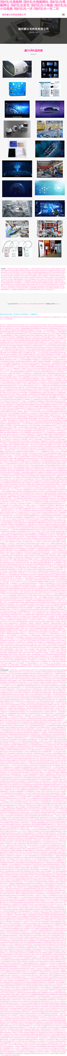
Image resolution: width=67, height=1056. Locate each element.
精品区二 (24, 703)
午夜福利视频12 (5, 515)
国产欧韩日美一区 (42, 725)
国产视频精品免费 (33, 1053)
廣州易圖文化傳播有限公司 (53, 288)
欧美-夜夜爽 (58, 890)
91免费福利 (3, 694)
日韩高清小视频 (4, 920)
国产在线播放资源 (19, 465)
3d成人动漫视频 (56, 446)
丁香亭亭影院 (38, 828)
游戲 (64, 268)
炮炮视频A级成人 (37, 841)
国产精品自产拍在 (17, 845)
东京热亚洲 (45, 987)
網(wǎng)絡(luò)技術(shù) (35, 284)
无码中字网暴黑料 (42, 496)
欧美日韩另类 (25, 477)
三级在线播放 (9, 756)
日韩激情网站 (49, 354)
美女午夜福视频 (51, 1036)
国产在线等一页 (35, 861)
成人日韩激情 (41, 515)
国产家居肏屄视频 (28, 474)
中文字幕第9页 (44, 541)
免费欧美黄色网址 (17, 786)
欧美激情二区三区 (59, 611)
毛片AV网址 (14, 1044)
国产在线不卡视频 (13, 894)
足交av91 (38, 781)
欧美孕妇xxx (48, 1031)
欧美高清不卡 (47, 717)
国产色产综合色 (12, 358)
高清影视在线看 (11, 724)
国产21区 (8, 673)
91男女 (21, 942)
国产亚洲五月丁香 (59, 444)
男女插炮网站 (39, 401)
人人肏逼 (6, 888)
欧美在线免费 (58, 410)
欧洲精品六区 (37, 843)
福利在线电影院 (24, 618)
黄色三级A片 (30, 876)
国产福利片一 (48, 363)
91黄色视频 (8, 1018)
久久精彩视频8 (37, 607)
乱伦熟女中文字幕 (16, 377)
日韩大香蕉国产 (34, 1005)
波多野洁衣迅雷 (16, 1039)
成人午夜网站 (34, 389)
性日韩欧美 (30, 939)
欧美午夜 (37, 751)
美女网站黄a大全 (58, 548)
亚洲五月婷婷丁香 (20, 852)
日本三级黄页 (40, 774)
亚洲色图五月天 (28, 399)
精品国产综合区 (38, 470)
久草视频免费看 (14, 774)
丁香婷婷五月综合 (29, 470)
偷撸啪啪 (19, 850)
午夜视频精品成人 (42, 586)
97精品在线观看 (23, 835)
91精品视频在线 (5, 555)
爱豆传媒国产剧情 (48, 606)
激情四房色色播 (45, 789)
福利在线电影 (41, 349)
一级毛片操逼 (8, 618)
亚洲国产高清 (46, 488)
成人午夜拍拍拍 (35, 913)
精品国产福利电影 (12, 387)
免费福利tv (53, 867)
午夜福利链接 (52, 685)
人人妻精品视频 (60, 332)
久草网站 (7, 921)
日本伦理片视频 (54, 1034)
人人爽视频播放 (43, 451)
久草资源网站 (42, 670)
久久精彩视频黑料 (12, 574)
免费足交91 (11, 777)
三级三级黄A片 (47, 840)
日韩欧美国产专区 (22, 939)
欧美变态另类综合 (14, 888)
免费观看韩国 (22, 529)
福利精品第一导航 (22, 751)
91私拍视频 (43, 788)
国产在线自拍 (16, 389)
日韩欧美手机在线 (22, 772)
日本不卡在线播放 (5, 972)
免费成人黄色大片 (37, 989)
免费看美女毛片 (42, 894)
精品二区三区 (7, 902)
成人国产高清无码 (18, 947)
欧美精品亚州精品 (39, 347)
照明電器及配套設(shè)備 (57, 275)
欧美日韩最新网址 (30, 873)
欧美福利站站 (20, 495)
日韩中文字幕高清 (41, 902)
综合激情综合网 (4, 774)
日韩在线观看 (3, 578)
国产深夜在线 (26, 467)
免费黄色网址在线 (27, 933)
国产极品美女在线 (29, 495)
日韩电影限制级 (10, 748)
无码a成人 (49, 873)
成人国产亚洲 (23, 1001)
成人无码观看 (53, 777)
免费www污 (36, 838)
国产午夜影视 (42, 1006)
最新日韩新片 (6, 380)
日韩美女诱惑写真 (13, 1005)
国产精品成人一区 (29, 613)
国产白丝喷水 (47, 531)
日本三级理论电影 (57, 588)
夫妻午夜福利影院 (28, 777)
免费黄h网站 (22, 876)
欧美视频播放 (13, 996)
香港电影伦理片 (51, 335)
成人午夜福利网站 (36, 753)
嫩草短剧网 (16, 750)
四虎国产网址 (48, 1010)
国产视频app (14, 895)
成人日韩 (47, 1017)
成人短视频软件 (9, 557)
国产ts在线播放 (14, 406)
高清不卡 (21, 921)
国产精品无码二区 (10, 469)
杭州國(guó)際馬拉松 (19, 270)
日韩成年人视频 (12, 446)
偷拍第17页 (25, 998)
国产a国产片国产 (24, 562)
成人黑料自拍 (33, 510)
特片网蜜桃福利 (34, 378)
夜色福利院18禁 (20, 498)
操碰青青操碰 (60, 394)
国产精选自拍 (45, 482)
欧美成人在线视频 (22, 743)
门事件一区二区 (49, 418)
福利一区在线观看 (57, 880)
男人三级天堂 (56, 517)
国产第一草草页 (45, 377)
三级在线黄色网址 (49, 1022)
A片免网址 (7, 932)
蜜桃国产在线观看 (38, 361)
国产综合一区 (28, 810)
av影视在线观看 (13, 597)
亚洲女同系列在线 (44, 935)
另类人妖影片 (34, 592)
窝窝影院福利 (44, 675)
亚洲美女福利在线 (56, 866)
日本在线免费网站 (51, 994)
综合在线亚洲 (53, 786)
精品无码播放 (49, 477)
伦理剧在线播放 (46, 358)
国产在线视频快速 (49, 979)
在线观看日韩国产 (51, 812)
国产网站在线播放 (39, 415)
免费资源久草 (25, 788)
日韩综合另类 (50, 368)
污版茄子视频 (37, 946)
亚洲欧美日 (51, 890)
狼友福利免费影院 (26, 359)
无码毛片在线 (47, 522)
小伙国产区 (3, 795)
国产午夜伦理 (3, 387)
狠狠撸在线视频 (23, 514)
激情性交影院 (57, 401)
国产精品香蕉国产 (18, 576)
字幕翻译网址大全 (59, 505)
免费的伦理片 (52, 750)
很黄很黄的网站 (47, 954)
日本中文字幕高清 (34, 519)
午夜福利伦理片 (49, 821)
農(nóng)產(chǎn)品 (42, 279)
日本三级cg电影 (45, 925)
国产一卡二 (30, 828)
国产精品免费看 (46, 337)
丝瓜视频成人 (60, 607)
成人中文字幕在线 (46, 678)
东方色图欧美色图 (39, 484)
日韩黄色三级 (35, 923)
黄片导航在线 (60, 1048)
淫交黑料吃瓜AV (32, 593)
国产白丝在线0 (36, 557)
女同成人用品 (10, 408)
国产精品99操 (7, 1013)
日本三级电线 (18, 887)
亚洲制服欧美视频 (45, 824)
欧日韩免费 (16, 802)
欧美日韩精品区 (62, 573)
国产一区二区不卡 (28, 573)
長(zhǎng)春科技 (5, 270)
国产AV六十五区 (51, 496)
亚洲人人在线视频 (58, 550)
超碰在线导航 (18, 1024)
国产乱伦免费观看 (25, 432)
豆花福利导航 (11, 836)
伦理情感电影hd (43, 767)
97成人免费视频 (20, 789)
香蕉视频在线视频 (28, 786)
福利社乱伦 (36, 937)
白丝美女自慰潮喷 (24, 427)
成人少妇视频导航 (43, 364)
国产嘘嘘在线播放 (29, 770)
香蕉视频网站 (49, 836)
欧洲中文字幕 (60, 708)
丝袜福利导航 (42, 616)
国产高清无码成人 (34, 486)
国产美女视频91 (17, 382)
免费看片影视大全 (50, 621)
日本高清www (61, 895)
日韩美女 (34, 999)
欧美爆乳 (63, 966)
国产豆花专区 (14, 515)
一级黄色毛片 (15, 616)
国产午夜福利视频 (22, 439)
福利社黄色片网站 (35, 356)
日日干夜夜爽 (8, 947)
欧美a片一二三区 (58, 810)
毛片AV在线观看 (18, 684)
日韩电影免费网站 (31, 973)
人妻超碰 (9, 708)
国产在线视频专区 (34, 538)
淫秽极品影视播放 (60, 533)
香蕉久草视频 (47, 947)
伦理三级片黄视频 (34, 406)
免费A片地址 (27, 923)
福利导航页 (62, 692)
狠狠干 (36, 815)
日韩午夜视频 (6, 689)
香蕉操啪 (23, 691)
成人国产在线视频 (33, 722)
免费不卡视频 (20, 443)
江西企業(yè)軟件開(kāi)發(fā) (50, 284)
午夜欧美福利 (16, 763)
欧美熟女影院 (44, 356)
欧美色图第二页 (6, 736)
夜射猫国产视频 (17, 909)
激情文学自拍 (31, 885)
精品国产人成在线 (21, 453)
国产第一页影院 (18, 907)
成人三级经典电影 (26, 554)
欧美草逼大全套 (47, 961)
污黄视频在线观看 (10, 423)
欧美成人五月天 (5, 621)
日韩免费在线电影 (20, 361)
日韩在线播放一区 (52, 392)
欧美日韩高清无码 (45, 333)
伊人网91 (42, 831)
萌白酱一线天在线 (19, 536)
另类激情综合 (51, 441)
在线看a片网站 (42, 720)
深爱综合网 (13, 722)
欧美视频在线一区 (40, 883)
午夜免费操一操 (23, 807)
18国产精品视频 (33, 867)
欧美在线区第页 (55, 545)
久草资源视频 (28, 946)
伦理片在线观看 (43, 798)
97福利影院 (45, 942)
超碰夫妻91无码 (33, 332)
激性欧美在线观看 (24, 677)
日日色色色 (13, 873)
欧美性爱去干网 (19, 848)
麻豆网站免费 (29, 458)
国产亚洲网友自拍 (60, 479)
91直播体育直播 (46, 420)
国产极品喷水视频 (39, 443)
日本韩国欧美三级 (7, 802)
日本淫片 (2, 684)
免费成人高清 (24, 496)
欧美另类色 (46, 699)
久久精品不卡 (42, 378)
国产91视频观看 (5, 364)
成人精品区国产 (18, 455)
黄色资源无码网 (10, 599)
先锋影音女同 (42, 609)
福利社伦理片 (31, 588)
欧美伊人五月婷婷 (18, 1032)
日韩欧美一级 (63, 937)
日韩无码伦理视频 (48, 411)
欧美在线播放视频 (10, 812)
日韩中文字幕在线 (13, 1034)
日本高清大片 (51, 519)
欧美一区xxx (53, 920)
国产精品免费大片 (10, 841)
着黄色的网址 (6, 562)
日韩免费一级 (32, 604)
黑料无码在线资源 (49, 599)
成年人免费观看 (9, 715)
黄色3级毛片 (45, 881)
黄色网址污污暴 (4, 1022)
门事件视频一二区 (25, 798)
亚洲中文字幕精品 (53, 406)
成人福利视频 (21, 899)
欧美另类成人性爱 (18, 762)
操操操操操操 (19, 545)
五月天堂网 (54, 805)
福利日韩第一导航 (59, 571)
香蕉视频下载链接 (24, 338)
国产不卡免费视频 (28, 606)
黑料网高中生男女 (10, 701)
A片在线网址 (4, 965)
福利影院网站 (43, 829)
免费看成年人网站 (60, 857)
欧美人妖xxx (17, 831)
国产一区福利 (14, 914)
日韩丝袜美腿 (38, 961)
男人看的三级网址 (12, 899)
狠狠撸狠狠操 (16, 586)
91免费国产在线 (47, 581)
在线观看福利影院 (59, 599)
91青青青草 (10, 897)
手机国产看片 (37, 920)
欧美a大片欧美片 (47, 540)
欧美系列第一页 (36, 845)
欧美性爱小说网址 (10, 512)
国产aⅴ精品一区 (61, 1043)
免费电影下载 (8, 411)
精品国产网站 (12, 399)
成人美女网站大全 (46, 352)
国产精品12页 (55, 739)
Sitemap (57, 303)
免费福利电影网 (4, 453)
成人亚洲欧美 (30, 900)
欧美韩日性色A (19, 1037)
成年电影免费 (13, 325)
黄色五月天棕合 (7, 784)
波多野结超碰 (26, 356)
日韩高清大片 (58, 366)
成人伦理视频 (10, 526)
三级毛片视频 (14, 994)
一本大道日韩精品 (48, 951)
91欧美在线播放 (31, 855)
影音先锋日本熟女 (31, 809)
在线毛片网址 (49, 1032)
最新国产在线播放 (48, 763)
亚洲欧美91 (27, 692)
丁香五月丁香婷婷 (27, 831)
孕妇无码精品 (59, 538)
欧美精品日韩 (8, 928)
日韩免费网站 (22, 710)
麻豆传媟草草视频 (45, 580)
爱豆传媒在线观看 (26, 984)
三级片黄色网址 (8, 425)
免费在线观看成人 (41, 547)
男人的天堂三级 (38, 370)
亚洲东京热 (27, 861)
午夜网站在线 (36, 344)
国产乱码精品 (8, 524)
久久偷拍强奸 (40, 382)
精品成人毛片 (27, 744)
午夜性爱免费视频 (60, 871)
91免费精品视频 (43, 928)
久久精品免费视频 (38, 422)
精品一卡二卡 (50, 593)
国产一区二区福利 (34, 715)
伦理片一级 (28, 819)
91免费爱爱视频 (42, 999)
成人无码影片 (35, 907)
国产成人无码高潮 (30, 325)
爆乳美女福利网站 (61, 876)
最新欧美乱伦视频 (54, 482)
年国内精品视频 (33, 807)
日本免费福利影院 (58, 795)
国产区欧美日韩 (31, 571)
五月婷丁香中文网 (13, 878)
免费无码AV (27, 869)
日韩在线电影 (31, 781)
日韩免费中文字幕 (18, 493)
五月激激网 (30, 940)
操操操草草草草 (13, 410)
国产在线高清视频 (40, 325)
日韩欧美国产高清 (56, 762)
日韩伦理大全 (16, 609)
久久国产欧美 (12, 939)
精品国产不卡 (51, 562)
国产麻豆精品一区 (55, 783)
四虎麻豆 (50, 864)
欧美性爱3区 (22, 1051)
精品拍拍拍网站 (36, 340)
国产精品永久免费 (40, 387)
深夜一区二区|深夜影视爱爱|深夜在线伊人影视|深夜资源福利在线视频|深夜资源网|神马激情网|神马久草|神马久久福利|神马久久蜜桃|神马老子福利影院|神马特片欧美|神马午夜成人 (33, 666)
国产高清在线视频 (44, 462)
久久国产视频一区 (6, 581)
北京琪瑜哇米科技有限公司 (22, 288)
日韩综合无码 (27, 337)
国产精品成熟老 (53, 524)
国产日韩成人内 (26, 694)
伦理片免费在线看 (19, 946)
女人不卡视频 (50, 543)
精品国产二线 (44, 469)
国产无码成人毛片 (8, 803)
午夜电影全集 (7, 1025)
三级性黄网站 (45, 786)
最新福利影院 (36, 708)
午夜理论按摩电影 (16, 1011)
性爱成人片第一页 (11, 685)
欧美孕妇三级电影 (20, 906)
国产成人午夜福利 (46, 1039)
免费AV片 (30, 796)
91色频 (10, 796)
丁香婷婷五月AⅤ (9, 843)
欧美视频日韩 (13, 1022)
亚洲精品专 (58, 973)
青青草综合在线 (37, 420)
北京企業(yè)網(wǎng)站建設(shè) (37, 286)
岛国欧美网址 (30, 370)
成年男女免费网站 (59, 567)
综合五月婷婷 (19, 861)
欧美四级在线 (45, 359)
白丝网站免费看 (37, 429)
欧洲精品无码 (14, 528)
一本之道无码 (27, 507)
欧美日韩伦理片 (39, 417)
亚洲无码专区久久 (61, 503)
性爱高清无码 (61, 812)
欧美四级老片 (52, 498)
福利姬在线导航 (44, 765)
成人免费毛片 (19, 541)
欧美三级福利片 (44, 397)
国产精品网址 (45, 498)
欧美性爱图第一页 (48, 996)
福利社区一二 (7, 529)
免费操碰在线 (50, 378)
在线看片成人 (21, 387)
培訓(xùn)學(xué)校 (12, 284)
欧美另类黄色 (15, 529)
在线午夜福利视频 (6, 377)
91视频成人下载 (12, 460)
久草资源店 (28, 1037)
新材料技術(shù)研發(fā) (42, 277)
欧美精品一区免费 (60, 597)
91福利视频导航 (44, 907)
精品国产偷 (53, 710)
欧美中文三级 (35, 619)
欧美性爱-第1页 (57, 325)
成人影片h (54, 696)
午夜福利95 (36, 684)
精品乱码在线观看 (62, 385)
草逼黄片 (51, 687)
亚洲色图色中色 (6, 769)
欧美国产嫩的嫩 (20, 826)
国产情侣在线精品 (7, 326)
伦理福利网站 (24, 413)
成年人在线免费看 (62, 451)
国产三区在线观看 (27, 791)
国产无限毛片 (51, 340)
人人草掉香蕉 (27, 536)
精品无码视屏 (57, 998)
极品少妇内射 (29, 397)
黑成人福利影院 (41, 477)
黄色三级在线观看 (38, 446)
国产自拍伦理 (11, 937)
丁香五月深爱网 (62, 399)
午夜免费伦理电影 (48, 401)
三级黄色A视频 (24, 867)
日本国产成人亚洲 (35, 1050)
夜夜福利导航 (11, 694)
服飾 (26, 286)
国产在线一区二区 (16, 359)
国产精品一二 (11, 456)
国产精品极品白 (41, 555)
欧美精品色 (59, 984)
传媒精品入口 (21, 347)
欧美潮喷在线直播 (26, 989)
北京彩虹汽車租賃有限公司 (34, 289)
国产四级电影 (54, 913)
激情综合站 (60, 867)
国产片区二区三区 (49, 567)
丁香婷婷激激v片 (49, 510)
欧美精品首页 (47, 743)
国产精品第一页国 (54, 554)
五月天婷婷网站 (57, 380)
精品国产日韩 (34, 894)
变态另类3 (18, 671)
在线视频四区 (14, 364)
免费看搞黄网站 (40, 836)
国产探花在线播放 (14, 783)
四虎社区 (15, 975)
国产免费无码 (61, 779)
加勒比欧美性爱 (36, 351)
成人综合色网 (11, 580)
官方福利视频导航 (14, 534)
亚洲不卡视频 (8, 951)
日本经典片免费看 (23, 354)
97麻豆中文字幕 (14, 800)
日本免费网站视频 (39, 522)
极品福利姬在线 (61, 359)
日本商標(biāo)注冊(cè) (20, 274)
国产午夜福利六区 (20, 805)
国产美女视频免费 (44, 508)
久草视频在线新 (16, 368)
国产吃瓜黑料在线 (15, 779)
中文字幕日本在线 (56, 522)
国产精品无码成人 (34, 975)
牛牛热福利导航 (57, 952)
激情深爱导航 (27, 340)
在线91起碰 (45, 796)
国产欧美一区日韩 (42, 593)
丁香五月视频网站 (60, 982)
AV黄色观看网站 (10, 545)
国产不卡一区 (43, 432)
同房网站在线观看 (50, 876)
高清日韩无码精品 (54, 756)
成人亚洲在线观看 (19, 526)
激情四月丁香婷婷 (18, 935)
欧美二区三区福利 (26, 521)
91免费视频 (18, 791)
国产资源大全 (11, 1037)
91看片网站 (10, 795)
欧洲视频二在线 (27, 455)
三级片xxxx (56, 1001)
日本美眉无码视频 (45, 557)
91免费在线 (11, 1027)
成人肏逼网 (24, 776)
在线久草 (51, 807)
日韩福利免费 (23, 670)
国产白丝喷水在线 (34, 793)
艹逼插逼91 (47, 826)
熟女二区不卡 (26, 1027)
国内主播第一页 (7, 583)
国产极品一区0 (55, 1017)
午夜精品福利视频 (19, 840)
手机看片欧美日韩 (61, 682)
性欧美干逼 (19, 777)
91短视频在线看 (19, 404)
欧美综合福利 (15, 338)
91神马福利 (23, 796)
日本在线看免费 (38, 737)
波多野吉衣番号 (56, 463)
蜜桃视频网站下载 (33, 515)
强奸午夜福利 (52, 972)
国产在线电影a (25, 765)
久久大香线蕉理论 (25, 373)
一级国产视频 (14, 675)
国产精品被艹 (7, 977)
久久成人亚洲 (25, 671)
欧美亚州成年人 (29, 840)
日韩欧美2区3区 (53, 614)
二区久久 (8, 933)
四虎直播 (10, 1029)
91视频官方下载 (60, 335)
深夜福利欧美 (24, 802)
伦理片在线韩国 (61, 498)
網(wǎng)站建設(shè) (44, 275)
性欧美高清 (32, 1048)
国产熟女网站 (56, 670)
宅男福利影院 (30, 390)
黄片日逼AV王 (14, 920)
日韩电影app (14, 718)
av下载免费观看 (44, 923)
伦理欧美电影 (34, 349)
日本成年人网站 (11, 817)
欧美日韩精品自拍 (53, 894)
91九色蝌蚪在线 (46, 843)
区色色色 (50, 1025)
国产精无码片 (13, 961)
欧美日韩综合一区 (46, 991)
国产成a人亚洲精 (16, 833)
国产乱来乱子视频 (38, 606)
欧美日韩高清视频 (19, 340)
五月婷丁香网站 (16, 581)
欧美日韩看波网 (44, 708)
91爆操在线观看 (10, 420)
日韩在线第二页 (32, 959)
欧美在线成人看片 (58, 980)
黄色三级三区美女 (23, 364)
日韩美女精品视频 (18, 467)
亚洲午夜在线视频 (40, 602)
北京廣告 (10, 274)
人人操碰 (62, 892)
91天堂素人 (3, 691)
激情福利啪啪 (8, 991)
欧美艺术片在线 (11, 956)
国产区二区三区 (53, 377)
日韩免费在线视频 (59, 349)
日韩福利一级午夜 (47, 730)
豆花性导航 (16, 696)
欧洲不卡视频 (53, 741)
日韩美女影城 (53, 557)
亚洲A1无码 (60, 741)
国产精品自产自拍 (22, 727)
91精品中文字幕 (17, 590)
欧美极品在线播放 (53, 502)
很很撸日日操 (27, 437)
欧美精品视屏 (63, 455)
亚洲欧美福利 (3, 495)
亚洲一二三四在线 (52, 552)
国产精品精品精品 (25, 389)
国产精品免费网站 (49, 456)
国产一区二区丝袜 (23, 410)
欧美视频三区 (60, 453)
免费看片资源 (28, 937)
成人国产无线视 (56, 564)
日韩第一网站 (41, 959)
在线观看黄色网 (7, 966)
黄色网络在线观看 (51, 547)
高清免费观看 (39, 581)
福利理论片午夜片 (55, 430)
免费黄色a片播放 (53, 508)
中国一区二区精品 (54, 767)
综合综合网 (15, 717)
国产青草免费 (53, 559)
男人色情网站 (43, 677)
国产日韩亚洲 (6, 514)
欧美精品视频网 (16, 977)
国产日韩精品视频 (51, 852)
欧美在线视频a (59, 593)
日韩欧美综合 (38, 488)
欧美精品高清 (33, 914)
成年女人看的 (50, 611)
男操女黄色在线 (52, 458)
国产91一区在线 (14, 514)
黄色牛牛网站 (43, 335)
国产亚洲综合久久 (7, 1017)
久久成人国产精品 (57, 472)
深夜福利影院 (25, 604)
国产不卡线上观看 (38, 517)
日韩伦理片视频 (29, 862)
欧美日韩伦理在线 (44, 467)
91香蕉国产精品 (20, 595)
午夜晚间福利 (63, 604)
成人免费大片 (5, 448)
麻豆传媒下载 (31, 564)
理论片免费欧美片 (22, 828)
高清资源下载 (8, 614)
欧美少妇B (42, 880)
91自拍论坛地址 (19, 344)
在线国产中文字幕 (39, 876)
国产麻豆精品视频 (61, 994)
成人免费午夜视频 (48, 989)
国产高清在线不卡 (37, 463)
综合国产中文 (50, 727)
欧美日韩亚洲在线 (12, 729)
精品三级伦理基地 (8, 517)
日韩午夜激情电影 (28, 607)
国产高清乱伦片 (32, 1013)
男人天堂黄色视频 (58, 534)
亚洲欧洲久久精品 (38, 911)
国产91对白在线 (60, 413)
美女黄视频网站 (16, 413)
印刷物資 (50, 270)
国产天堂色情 (13, 1043)
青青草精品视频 (28, 404)
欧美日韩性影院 (36, 687)
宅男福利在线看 (44, 793)
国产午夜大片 (47, 904)
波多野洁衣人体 (22, 706)
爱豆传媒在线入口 (18, 987)
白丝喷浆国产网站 (19, 557)
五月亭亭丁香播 (14, 394)
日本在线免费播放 (6, 798)
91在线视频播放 (44, 554)
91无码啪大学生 (47, 810)
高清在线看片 (39, 1010)
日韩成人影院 (59, 878)
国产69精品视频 (17, 451)
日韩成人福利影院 (42, 814)
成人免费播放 (45, 920)
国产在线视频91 (56, 423)
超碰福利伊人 (44, 344)
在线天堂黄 (6, 989)
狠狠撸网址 (24, 959)
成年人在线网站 (19, 420)
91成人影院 (19, 911)
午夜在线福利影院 (46, 909)
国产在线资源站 (10, 541)
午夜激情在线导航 (37, 866)
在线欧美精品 (15, 363)
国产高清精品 (55, 460)
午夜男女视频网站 (54, 576)
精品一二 (27, 847)
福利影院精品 (49, 515)
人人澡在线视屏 (57, 713)
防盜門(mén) (51, 272)
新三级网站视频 (44, 500)
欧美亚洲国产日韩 (15, 913)
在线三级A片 (43, 890)
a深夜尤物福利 (49, 835)
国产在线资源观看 (12, 1008)
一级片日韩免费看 (13, 864)
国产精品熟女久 (34, 800)
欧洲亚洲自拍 (12, 453)
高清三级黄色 (23, 704)
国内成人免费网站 (46, 507)
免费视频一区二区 (5, 543)
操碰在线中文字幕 (35, 675)
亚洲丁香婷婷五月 (38, 512)
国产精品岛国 (43, 769)
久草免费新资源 (56, 361)
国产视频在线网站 (8, 1003)
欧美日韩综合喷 (19, 760)
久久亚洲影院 (40, 583)
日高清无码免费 (36, 926)
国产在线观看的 (7, 363)
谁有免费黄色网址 (58, 403)
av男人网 (3, 770)
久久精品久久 (33, 505)
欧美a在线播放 (56, 408)
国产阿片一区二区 (29, 991)
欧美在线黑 (41, 1001)
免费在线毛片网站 (11, 390)
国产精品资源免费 (39, 1046)
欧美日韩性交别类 (61, 364)
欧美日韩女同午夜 (46, 946)
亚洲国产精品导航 (15, 814)
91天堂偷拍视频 (47, 446)
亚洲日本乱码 (14, 698)
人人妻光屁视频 (56, 743)
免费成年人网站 (59, 807)
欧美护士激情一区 (51, 703)
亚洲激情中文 (59, 427)
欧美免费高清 (62, 909)
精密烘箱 (9, 268)
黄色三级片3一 (45, 1037)
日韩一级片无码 (15, 979)
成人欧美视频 (53, 715)
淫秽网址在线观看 (47, 952)
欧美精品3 (20, 770)
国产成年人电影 (7, 413)
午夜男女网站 (57, 748)
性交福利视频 (37, 933)
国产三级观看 (19, 512)
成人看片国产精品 (22, 564)
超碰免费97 (10, 954)
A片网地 (54, 911)
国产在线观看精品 (37, 590)
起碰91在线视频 (61, 685)
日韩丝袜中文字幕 (24, 519)
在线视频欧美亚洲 (55, 590)
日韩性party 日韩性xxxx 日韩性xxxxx (39, 895)
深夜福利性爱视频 (59, 382)
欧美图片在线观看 (24, 380)
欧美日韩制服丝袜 (41, 704)
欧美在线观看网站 (42, 368)
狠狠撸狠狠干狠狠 (54, 462)
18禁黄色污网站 (12, 710)
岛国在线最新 (7, 1041)
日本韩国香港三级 (23, 895)
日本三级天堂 (38, 495)
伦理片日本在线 (23, 436)
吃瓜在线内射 (8, 538)
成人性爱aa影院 (14, 441)
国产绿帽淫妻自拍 (7, 349)
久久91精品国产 (51, 616)
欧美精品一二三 (13, 366)
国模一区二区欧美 (40, 479)
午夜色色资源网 (35, 824)
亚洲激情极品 (61, 914)
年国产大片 (15, 1041)
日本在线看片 (5, 479)
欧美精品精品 (61, 474)
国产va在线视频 (56, 475)
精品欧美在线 (36, 396)
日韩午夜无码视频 (54, 923)
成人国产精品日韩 (38, 921)
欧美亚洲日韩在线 (60, 1006)
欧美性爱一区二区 (26, 619)
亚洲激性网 (44, 874)
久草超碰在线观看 (19, 408)
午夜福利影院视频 (6, 335)
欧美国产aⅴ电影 (33, 385)
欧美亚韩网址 (31, 703)
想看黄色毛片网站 (19, 755)
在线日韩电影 (48, 574)
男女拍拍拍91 (4, 894)
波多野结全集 (29, 429)
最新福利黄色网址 (10, 805)
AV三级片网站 (7, 930)
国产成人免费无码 (39, 940)
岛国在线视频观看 (47, 803)
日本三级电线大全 (57, 774)
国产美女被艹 (60, 902)
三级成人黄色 (57, 1024)
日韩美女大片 (28, 812)
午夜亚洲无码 (63, 855)
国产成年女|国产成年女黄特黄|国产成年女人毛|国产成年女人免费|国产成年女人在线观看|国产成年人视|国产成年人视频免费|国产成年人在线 (33, 661)
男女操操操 (39, 724)
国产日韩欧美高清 (33, 514)
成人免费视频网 (58, 727)
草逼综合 (43, 887)
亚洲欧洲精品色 (14, 462)
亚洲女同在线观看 (59, 436)
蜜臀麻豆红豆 (31, 1010)
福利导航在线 (3, 606)
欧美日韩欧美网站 (21, 567)
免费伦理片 (44, 956)
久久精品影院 (58, 965)
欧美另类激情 (44, 399)
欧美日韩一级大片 (44, 1053)
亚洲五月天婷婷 (19, 812)
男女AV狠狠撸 (40, 885)
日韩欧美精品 (29, 469)
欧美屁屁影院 (8, 493)
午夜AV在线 (34, 1006)
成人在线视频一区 (58, 354)
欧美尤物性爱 (41, 847)
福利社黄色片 (47, 560)
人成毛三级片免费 (6, 338)
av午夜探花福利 (33, 734)
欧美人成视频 (44, 493)
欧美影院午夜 (44, 972)
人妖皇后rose (51, 809)
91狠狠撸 (25, 1053)
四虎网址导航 (59, 940)
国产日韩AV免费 (20, 841)
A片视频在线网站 (21, 417)
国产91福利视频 (47, 472)
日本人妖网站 (41, 380)
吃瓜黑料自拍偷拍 (47, 855)
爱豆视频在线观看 (58, 848)
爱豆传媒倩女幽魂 (50, 1046)
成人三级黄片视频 (50, 966)
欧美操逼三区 (3, 488)
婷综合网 (35, 673)
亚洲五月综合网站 (48, 529)
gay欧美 (34, 694)
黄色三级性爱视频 (31, 567)
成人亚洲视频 (44, 434)
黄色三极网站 (16, 373)
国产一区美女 (37, 968)
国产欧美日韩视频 (36, 600)
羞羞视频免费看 (40, 857)
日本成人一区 (60, 722)
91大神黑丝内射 (36, 371)
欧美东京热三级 (10, 437)
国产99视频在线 (7, 403)
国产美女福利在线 (38, 411)
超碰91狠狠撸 (10, 985)
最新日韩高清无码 (5, 427)
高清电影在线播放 (5, 970)
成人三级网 (17, 715)
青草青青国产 (8, 1032)
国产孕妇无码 (26, 349)
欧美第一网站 (49, 387)
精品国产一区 (50, 802)
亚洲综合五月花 (54, 791)
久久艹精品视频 (43, 519)
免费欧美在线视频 (51, 776)
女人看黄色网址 (35, 689)
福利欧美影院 (17, 521)
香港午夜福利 (36, 680)
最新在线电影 (3, 358)
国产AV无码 (45, 791)
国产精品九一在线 (19, 472)
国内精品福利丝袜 (46, 429)
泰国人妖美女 (44, 975)
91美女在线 (6, 720)
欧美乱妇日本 (61, 559)
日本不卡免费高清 (14, 505)
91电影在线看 (4, 1010)
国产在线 (58, 691)
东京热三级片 (16, 618)
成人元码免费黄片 (34, 616)
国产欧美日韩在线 (47, 463)
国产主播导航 (62, 377)
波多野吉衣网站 (40, 363)
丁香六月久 (16, 796)
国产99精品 (55, 888)
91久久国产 (25, 793)
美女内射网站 (37, 909)
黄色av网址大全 (36, 437)
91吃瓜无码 (35, 1018)
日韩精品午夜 (60, 491)
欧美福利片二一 (4, 800)
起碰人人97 (37, 739)
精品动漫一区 (25, 382)
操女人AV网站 (60, 675)
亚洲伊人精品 (30, 821)
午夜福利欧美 (19, 753)
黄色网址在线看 (55, 580)
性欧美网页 (29, 1022)
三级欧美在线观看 (29, 815)
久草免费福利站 (58, 861)
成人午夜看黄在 (27, 600)
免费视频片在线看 (49, 548)
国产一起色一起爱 (32, 444)
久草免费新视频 (31, 774)
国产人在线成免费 (40, 578)
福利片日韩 (38, 710)
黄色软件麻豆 (8, 451)
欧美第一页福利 (54, 569)
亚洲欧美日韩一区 (25, 425)
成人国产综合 (21, 854)
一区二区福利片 (12, 507)
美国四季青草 (27, 935)
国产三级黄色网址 (39, 574)
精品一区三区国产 (58, 529)
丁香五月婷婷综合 (50, 1041)
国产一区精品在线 (17, 1006)
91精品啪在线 (32, 857)
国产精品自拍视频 (55, 907)
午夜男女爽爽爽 (28, 838)
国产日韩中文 (19, 692)
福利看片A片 (13, 859)
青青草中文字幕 (29, 456)
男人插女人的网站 (15, 562)
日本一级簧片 (17, 730)
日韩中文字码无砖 (19, 430)
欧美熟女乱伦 (30, 415)
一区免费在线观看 (49, 892)
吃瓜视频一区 (27, 907)
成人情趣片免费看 (47, 495)
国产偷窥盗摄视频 (25, 767)
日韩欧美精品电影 (53, 437)
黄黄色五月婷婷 (4, 484)
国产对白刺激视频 (22, 965)
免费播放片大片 (37, 732)
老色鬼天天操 (10, 434)
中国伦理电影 (24, 979)
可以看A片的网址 (40, 354)
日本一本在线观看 (9, 422)
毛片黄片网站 (5, 559)
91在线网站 (31, 751)
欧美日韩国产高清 (33, 670)
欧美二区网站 (33, 562)
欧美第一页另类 (16, 449)
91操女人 (22, 689)
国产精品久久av (12, 578)
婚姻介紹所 (31, 272)
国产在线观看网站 (37, 977)
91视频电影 (62, 1003)
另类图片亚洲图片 (42, 1020)
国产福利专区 (49, 325)
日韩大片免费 (21, 973)
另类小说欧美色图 (32, 1001)
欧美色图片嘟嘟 (17, 566)
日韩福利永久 (38, 840)
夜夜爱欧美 (34, 992)
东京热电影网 (44, 573)
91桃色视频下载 (47, 390)
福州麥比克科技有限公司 (14, 14)
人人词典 (31, 1011)
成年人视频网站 (8, 496)
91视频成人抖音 (38, 871)
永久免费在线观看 (60, 689)
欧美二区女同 (55, 581)
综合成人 (63, 935)
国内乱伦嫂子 (58, 368)
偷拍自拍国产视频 (43, 1003)
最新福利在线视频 (6, 332)
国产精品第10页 (31, 363)
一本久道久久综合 (15, 765)
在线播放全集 (27, 557)
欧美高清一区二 (51, 538)
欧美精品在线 (61, 434)
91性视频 (41, 1017)
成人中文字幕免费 (34, 502)
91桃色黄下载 (60, 710)
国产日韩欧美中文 (55, 488)
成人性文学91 (50, 817)
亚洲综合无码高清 (25, 543)
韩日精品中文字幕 (39, 423)
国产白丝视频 (23, 418)
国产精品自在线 (60, 592)
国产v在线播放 (50, 555)
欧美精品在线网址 (26, 335)
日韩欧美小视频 (49, 711)
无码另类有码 (14, 482)
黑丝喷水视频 (32, 814)
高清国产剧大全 (17, 784)
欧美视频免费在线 (47, 784)
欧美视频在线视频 (32, 1003)
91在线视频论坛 (12, 495)
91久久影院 (23, 888)
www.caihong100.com (24, 303)
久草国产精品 (55, 604)
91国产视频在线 (26, 803)
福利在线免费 (44, 607)
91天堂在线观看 (28, 580)
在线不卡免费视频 (5, 984)
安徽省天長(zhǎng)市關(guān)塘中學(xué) (36, 270)
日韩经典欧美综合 (10, 404)
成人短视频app (41, 776)
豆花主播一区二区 (9, 465)
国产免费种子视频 (11, 458)
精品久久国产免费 (54, 800)
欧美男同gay (25, 1011)
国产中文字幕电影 (20, 456)
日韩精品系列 (58, 802)
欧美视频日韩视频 (17, 930)
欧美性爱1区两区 (56, 521)
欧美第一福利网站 (61, 541)
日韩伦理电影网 (48, 885)
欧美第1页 (49, 1013)
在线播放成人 (51, 597)
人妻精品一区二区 (57, 850)
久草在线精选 (37, 881)
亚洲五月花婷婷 (42, 864)
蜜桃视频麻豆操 (32, 436)
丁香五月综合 (24, 581)
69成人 (15, 829)
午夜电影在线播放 (56, 417)
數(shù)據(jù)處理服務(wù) (17, 279)
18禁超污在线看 (42, 914)
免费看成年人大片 (34, 451)
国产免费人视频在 (17, 673)
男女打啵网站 (58, 1022)
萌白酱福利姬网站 (48, 1024)
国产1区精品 (27, 795)
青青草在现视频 (49, 831)
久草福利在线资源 (57, 954)
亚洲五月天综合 (28, 333)
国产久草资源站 (13, 439)
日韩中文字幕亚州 (62, 458)
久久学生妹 (30, 1046)
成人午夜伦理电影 (21, 390)
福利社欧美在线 (46, 600)
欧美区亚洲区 (28, 956)
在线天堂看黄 (6, 895)
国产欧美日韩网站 (15, 788)
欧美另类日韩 (10, 378)
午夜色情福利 (49, 944)
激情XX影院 (63, 739)
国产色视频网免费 (52, 389)
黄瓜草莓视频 (28, 680)
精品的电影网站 (7, 958)
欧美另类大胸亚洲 (23, 515)
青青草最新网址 (52, 493)
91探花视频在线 (48, 583)
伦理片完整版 (6, 913)
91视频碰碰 (59, 671)
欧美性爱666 (61, 696)
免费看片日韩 (36, 595)
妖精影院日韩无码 (18, 356)
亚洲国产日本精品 (54, 928)
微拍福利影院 (44, 437)
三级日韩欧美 (11, 337)
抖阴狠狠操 (29, 789)
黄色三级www (58, 746)
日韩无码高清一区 (39, 770)
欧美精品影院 (56, 347)
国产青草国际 (51, 332)
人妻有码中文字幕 (6, 392)
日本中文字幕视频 (57, 840)
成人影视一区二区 (40, 410)
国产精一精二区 (17, 385)
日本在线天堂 (21, 1022)
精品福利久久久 (54, 425)
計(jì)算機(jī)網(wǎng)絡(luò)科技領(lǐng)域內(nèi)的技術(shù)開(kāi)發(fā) (42, 281)
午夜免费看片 (50, 505)
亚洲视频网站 (32, 534)
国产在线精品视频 (29, 522)
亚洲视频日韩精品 (15, 711)
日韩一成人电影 (52, 469)
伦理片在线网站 (41, 621)
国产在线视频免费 (46, 736)
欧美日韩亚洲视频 (52, 385)
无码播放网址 (50, 854)
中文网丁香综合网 (37, 699)
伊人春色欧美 (28, 985)
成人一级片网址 (14, 370)
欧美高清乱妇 (47, 484)
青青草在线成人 (17, 999)
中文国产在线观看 (5, 675)
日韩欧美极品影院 (20, 397)
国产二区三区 (23, 774)
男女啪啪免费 (6, 482)
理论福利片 (38, 713)
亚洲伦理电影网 (15, 867)
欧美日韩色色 (31, 704)
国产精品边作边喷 (26, 590)
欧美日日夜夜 (21, 729)
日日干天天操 (37, 498)
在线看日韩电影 (47, 512)
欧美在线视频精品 (31, 817)
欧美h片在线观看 (43, 502)
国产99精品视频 (22, 574)
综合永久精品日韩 (10, 540)
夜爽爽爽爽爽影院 (24, 611)
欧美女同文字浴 (9, 600)
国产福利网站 (17, 619)
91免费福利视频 (61, 392)
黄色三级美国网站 (43, 807)
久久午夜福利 (46, 345)
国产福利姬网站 (43, 815)
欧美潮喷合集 (60, 467)
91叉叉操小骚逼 (18, 869)
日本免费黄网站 (8, 382)
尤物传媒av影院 (40, 859)
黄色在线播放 (26, 493)
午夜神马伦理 (38, 952)
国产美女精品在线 (31, 453)
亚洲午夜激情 (20, 507)
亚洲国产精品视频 (15, 925)
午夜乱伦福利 (23, 403)
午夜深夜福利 (9, 840)
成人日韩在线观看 (55, 765)
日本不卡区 (14, 1048)
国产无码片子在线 (31, 854)
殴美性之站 (19, 881)
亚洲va (14, 793)
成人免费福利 (8, 762)
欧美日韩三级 (28, 968)
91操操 (19, 691)
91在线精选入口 (50, 878)
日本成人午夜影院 (44, 486)
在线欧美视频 (42, 906)
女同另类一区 (36, 489)
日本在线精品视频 (35, 698)
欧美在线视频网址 (44, 455)
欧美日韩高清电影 (18, 871)
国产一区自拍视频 (59, 711)
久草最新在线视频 (49, 465)
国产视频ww (60, 932)
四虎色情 (35, 829)
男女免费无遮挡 (26, 992)
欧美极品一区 (37, 987)
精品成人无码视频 (44, 524)
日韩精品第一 (13, 746)
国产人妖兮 (10, 1024)
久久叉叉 (51, 861)
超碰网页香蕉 (56, 411)
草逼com (59, 887)
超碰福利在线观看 (57, 495)
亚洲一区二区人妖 (16, 703)
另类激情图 (30, 739)
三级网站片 (7, 880)
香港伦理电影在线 (18, 991)
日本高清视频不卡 (31, 548)
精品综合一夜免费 (8, 883)
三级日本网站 (41, 418)
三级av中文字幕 (23, 479)
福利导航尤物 (8, 508)
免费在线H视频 (31, 888)
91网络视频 (48, 774)
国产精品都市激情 (53, 399)
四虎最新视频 (51, 344)
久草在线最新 (26, 958)
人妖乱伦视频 (59, 770)
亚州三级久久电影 (38, 758)
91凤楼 (61, 1053)
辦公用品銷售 (50, 286)
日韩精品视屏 (55, 968)
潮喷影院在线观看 (51, 394)
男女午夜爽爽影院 (48, 828)
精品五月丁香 (28, 921)
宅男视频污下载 (26, 880)
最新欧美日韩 (51, 671)
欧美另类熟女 (11, 361)
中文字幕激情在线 (42, 505)
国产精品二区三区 (45, 430)
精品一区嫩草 (10, 554)
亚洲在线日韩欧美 (7, 566)
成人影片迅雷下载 (27, 730)
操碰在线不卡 (35, 536)
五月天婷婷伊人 (19, 580)
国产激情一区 (34, 1027)
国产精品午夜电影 (10, 384)
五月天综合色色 (33, 496)
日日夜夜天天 (54, 474)
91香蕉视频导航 (26, 784)
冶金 (7, 274)
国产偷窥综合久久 (36, 359)
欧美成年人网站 (42, 326)
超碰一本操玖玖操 (54, 692)
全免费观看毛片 (22, 781)
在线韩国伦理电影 (5, 698)
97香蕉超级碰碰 (26, 491)
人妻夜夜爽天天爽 (50, 682)
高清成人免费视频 (18, 411)
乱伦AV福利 (23, 944)
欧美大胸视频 (28, 559)
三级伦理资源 (44, 396)
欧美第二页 (54, 701)
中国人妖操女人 (27, 954)
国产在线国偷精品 (54, 384)
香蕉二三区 (55, 717)
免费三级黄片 (4, 1005)
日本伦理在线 (29, 1015)
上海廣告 (32, 268)
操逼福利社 (42, 982)
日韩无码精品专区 (43, 932)
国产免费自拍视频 (36, 925)
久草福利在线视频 (10, 607)
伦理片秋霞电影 (47, 841)
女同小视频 (44, 685)
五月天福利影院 (33, 835)
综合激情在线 (57, 694)
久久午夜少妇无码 (11, 417)
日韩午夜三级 (20, 446)
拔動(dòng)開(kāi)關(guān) (41, 272)
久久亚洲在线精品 (34, 441)
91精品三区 (58, 687)
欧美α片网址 (46, 866)
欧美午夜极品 (63, 462)
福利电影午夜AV (22, 571)
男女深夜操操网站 (21, 531)
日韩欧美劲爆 (53, 793)
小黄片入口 (52, 722)
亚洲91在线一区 (10, 692)
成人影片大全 (17, 434)
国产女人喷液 (20, 500)
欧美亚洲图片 (48, 475)
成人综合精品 (48, 588)
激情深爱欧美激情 (20, 469)
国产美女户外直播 (46, 545)
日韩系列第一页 (58, 415)
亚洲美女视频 (38, 342)
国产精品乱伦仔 (44, 783)
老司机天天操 (36, 573)
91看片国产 (12, 789)
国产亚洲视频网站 (57, 540)
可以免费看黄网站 (11, 885)
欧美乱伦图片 (32, 902)
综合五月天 (56, 828)
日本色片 (40, 717)
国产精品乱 (54, 744)
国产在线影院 (51, 364)
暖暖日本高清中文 (41, 899)
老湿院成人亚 (36, 458)
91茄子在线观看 (10, 826)
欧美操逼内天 (21, 1020)
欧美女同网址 (57, 555)
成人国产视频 (62, 913)
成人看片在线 (14, 621)
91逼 (24, 809)
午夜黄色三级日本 (25, 696)
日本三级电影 (61, 406)
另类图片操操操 (57, 732)
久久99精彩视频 (49, 982)
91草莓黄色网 (7, 786)
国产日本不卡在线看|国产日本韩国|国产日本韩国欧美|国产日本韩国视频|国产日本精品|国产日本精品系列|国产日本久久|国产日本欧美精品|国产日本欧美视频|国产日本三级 (33, 637)
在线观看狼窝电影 (37, 970)
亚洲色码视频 (5, 410)
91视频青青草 (17, 926)
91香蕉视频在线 (9, 1053)
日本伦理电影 (45, 481)
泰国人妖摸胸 (16, 533)
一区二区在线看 (42, 385)
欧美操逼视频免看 (41, 822)
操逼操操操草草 (27, 585)
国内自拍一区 (39, 531)
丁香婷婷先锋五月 (37, 337)
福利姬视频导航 (28, 344)
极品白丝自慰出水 (38, 404)
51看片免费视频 (51, 829)
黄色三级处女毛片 (37, 954)
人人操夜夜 (8, 845)
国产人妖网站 (32, 746)
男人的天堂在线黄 (53, 1044)
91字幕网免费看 (50, 373)
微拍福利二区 (53, 359)
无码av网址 (57, 885)
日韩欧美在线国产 (16, 687)
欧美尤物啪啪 (50, 959)
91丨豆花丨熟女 (37, 748)
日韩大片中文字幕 (37, 701)
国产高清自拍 (8, 963)
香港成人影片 (21, 366)
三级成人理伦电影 (32, 717)
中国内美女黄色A (35, 765)
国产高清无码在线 (29, 443)
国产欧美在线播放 (35, 432)
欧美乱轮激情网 (8, 385)
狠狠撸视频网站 (26, 328)
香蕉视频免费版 (39, 564)
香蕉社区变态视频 (19, 422)
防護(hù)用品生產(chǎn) (51, 274)
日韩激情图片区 (59, 562)
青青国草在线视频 (58, 422)
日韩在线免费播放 (45, 425)
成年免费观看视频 (16, 984)
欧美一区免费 (22, 481)
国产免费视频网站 (41, 394)
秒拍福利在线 (49, 528)
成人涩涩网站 (50, 973)
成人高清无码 (51, 413)
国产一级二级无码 (33, 772)
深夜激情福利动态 (48, 930)
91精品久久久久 (58, 900)
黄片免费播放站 (50, 857)
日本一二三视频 (44, 715)
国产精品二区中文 (32, 597)
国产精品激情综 (40, 588)
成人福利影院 (37, 613)
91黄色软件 (44, 684)
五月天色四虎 (22, 363)
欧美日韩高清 (39, 904)
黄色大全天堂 (30, 906)
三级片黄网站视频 (60, 566)
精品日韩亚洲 (49, 998)
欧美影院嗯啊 (34, 328)
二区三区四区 (55, 751)
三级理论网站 (58, 378)
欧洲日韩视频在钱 (26, 1039)
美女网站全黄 (22, 1044)
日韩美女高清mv (36, 384)
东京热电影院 (22, 678)
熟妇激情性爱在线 (37, 985)
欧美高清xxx (4, 939)
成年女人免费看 (61, 389)
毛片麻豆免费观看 (32, 706)
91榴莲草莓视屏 (14, 835)
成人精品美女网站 (40, 944)
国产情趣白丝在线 (18, 349)
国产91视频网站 (21, 713)
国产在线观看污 (28, 408)
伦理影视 (2, 756)
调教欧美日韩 (10, 521)
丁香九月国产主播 (53, 869)
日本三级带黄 (40, 1041)
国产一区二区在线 (49, 965)
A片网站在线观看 (18, 737)
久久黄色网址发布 (60, 432)
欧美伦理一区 (49, 1001)
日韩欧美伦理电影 (22, 722)
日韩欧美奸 (53, 939)
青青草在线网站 (10, 900)
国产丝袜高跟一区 (42, 1008)
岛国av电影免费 (28, 684)
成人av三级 (43, 689)
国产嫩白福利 (36, 469)
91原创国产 (9, 750)
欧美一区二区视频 (5, 914)
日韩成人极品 (27, 545)
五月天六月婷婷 (60, 449)
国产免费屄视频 (60, 616)
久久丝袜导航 (37, 729)
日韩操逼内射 (46, 701)
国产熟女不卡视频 (45, 489)
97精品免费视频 (52, 396)
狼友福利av (47, 921)
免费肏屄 (59, 1036)
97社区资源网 (43, 869)
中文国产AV (8, 763)
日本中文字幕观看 (26, 566)
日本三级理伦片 (56, 947)
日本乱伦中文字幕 (57, 1010)
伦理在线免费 (13, 968)
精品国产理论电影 (26, 1018)
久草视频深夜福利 (51, 847)
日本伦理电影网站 (58, 1032)
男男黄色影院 (23, 940)
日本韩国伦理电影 (53, 328)
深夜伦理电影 (7, 432)
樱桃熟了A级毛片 (55, 881)
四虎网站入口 (48, 1051)
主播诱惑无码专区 (44, 722)
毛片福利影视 (11, 396)
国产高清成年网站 (41, 873)
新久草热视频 (26, 1006)
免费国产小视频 (34, 614)
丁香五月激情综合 (38, 540)
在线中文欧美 (24, 533)
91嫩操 (14, 680)
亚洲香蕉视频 (45, 576)
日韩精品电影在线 (7, 486)
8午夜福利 (36, 812)
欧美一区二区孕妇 (35, 541)
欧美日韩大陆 (6, 354)
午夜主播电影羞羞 (7, 389)
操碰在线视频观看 (16, 880)
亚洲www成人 (44, 741)
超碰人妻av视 (23, 902)
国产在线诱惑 (63, 425)
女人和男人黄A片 (18, 489)
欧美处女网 (8, 732)
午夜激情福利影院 (34, 788)
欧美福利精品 (11, 911)
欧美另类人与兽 (24, 750)
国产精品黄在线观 (25, 741)
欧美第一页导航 (61, 815)
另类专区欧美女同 (37, 897)
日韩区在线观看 (29, 996)
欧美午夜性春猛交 (11, 531)
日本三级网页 (60, 586)
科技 (31, 303)
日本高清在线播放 (22, 597)
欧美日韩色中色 (16, 1018)
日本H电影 (36, 831)
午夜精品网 (28, 841)
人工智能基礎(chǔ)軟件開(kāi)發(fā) (15, 286)
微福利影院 (4, 1051)
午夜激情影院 (40, 548)
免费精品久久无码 (51, 779)
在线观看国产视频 (61, 441)
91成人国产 (16, 1055)
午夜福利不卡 (46, 977)
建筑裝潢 (57, 272)
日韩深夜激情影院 (55, 935)
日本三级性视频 (44, 937)
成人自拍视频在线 (61, 618)
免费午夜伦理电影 (20, 748)
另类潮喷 (31, 961)
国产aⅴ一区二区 (7, 368)
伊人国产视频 (19, 569)
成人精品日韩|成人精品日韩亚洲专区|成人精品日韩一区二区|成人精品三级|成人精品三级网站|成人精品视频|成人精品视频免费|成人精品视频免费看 (33, 647)
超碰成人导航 (4, 727)
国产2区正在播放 (39, 448)
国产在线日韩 (50, 1006)
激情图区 (49, 670)
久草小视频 (24, 857)
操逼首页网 (49, 1011)
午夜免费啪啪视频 (12, 713)
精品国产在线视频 (48, 732)
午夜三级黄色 (18, 803)
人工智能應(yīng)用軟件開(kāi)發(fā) (32, 282)
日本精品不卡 (31, 449)
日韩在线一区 (10, 340)
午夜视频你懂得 (12, 623)
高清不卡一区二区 (36, 507)
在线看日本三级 (36, 1039)
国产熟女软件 (18, 756)
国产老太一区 (30, 710)
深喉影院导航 (57, 515)
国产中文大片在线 (47, 342)
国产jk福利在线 (31, 448)
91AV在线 (7, 867)
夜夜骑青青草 (62, 595)
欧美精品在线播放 (24, 534)
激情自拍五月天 (48, 550)
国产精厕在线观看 (47, 460)
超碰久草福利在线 (50, 1005)
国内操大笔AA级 (7, 352)
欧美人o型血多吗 (54, 489)
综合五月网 (24, 720)
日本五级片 (34, 847)
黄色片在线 (51, 684)
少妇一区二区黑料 (9, 371)
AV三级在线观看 (24, 510)
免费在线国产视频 (56, 352)
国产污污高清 (57, 583)
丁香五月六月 (63, 482)
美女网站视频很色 (24, 675)
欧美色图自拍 (50, 326)
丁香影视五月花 (24, 368)
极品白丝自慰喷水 (45, 585)
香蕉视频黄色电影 (15, 699)
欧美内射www (56, 841)
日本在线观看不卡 (50, 449)
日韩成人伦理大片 (43, 756)
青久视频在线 (20, 351)
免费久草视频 (12, 559)
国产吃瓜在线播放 (6, 918)
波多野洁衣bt (9, 755)
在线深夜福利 (63, 576)
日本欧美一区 (7, 1039)
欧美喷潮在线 (19, 815)
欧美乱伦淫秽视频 (28, 952)
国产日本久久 (6, 503)
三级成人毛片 (4, 878)
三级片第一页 (25, 486)
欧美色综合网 (56, 946)
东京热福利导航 (54, 916)
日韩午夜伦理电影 (40, 727)
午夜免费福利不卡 (35, 972)
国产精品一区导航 (55, 371)
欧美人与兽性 (45, 613)
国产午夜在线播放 (56, 560)
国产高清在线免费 (10, 470)
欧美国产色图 (16, 538)
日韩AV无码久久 (30, 531)
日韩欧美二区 (51, 566)
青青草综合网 (42, 536)
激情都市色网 (10, 333)
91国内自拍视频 (36, 730)
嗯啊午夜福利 (26, 378)
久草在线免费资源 (5, 959)
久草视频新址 (10, 619)
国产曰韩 (60, 744)
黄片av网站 (17, 949)
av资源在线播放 (54, 937)
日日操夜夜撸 (32, 1008)
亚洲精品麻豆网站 (7, 935)
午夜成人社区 (51, 691)
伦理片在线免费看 (42, 809)
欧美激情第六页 (39, 599)
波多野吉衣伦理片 (57, 724)
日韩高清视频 (8, 588)
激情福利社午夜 (28, 345)
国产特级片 (21, 920)
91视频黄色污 (13, 706)
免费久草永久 (31, 479)
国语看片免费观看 (53, 595)
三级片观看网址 (26, 352)
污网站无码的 (19, 701)
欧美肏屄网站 (39, 439)
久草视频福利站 (50, 349)
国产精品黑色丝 (18, 600)
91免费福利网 (7, 793)
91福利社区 (40, 1051)
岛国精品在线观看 (6, 857)
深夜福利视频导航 (45, 351)
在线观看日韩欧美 (34, 916)
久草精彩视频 (52, 1050)
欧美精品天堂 (33, 543)
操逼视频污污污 (38, 743)
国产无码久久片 (8, 585)
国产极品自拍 (25, 385)
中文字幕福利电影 (36, 576)
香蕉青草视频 (22, 1025)
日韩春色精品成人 (10, 821)
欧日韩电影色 (53, 467)
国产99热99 (25, 756)
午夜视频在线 (63, 772)
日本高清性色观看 (30, 387)
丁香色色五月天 (7, 1055)
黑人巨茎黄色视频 (43, 503)
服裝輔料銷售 (46, 282)
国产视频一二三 (6, 717)
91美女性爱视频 (40, 475)
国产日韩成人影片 (56, 789)
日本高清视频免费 (46, 751)
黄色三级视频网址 (49, 366)
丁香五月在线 (12, 1010)
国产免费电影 (12, 330)
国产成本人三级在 (60, 704)
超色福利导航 (37, 481)
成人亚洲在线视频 (30, 475)
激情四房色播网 (33, 380)
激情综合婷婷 (5, 502)
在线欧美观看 (8, 942)
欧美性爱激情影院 (47, 795)
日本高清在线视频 (36, 569)
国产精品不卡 (36, 789)
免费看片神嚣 (41, 373)
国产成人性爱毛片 (57, 758)
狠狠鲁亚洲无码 (42, 389)
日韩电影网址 (51, 999)
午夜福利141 (62, 968)
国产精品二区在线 (29, 465)
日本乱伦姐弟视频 (24, 1034)
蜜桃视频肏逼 (41, 994)
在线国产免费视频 (54, 375)
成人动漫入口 (35, 566)
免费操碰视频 (62, 1020)
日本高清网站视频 (29, 951)
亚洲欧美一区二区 (18, 966)
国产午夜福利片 (25, 555)
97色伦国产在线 (32, 621)
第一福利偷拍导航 (37, 819)
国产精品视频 (53, 796)
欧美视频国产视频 (24, 878)
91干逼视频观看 (41, 973)
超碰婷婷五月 (20, 399)
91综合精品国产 (50, 410)
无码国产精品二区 (15, 1036)
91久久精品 (6, 979)
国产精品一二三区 (20, 423)
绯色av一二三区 (58, 684)
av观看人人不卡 (43, 772)
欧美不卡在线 (14, 678)
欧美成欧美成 (3, 547)
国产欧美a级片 (48, 347)
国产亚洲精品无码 (55, 351)
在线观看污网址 (27, 508)
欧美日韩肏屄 (24, 588)
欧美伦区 (54, 909)
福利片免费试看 (45, 680)
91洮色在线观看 (61, 552)
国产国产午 (31, 944)
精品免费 (39, 696)
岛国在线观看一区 (30, 599)
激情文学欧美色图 (26, 375)
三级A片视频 (34, 692)
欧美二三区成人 (55, 926)
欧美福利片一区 (22, 547)
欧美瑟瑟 (19, 998)
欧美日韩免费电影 (50, 479)
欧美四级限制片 (38, 980)
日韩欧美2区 (61, 920)
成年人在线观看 (14, 767)
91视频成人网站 (34, 1034)
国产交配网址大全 (10, 522)
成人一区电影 (15, 1046)
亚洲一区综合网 (52, 814)
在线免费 (40, 965)
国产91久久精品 (56, 429)
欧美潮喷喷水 (50, 704)
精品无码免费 (32, 477)
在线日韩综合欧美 (41, 611)
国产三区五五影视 (14, 479)
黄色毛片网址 (6, 418)
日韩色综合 (61, 833)
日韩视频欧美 (13, 727)
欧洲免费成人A (29, 498)
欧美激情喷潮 (55, 526)
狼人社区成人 (21, 463)
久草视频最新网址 (31, 1051)
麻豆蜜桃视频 (60, 469)
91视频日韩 (6, 699)
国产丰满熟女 (52, 541)
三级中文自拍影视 (26, 699)
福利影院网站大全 (7, 474)
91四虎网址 (44, 671)
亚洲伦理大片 (61, 906)
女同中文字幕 (55, 678)
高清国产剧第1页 (22, 342)
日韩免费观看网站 (18, 474)
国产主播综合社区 (57, 1039)
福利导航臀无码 (35, 744)
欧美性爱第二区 (22, 725)
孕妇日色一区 (35, 524)
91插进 (54, 1048)
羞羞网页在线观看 (55, 585)
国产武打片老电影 (20, 599)
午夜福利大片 (48, 423)
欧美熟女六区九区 (14, 611)
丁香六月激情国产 (16, 477)
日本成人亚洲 (53, 932)
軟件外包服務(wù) (23, 284)
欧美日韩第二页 (28, 396)
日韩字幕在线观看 (58, 897)
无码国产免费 (18, 954)
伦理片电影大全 (61, 942)
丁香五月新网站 (11, 819)
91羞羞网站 (35, 880)
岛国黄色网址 (20, 345)
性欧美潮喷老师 (30, 892)
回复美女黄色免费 (62, 1050)
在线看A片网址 (18, 952)
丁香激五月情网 (45, 933)
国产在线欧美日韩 (33, 528)
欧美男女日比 (33, 555)
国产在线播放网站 (21, 448)
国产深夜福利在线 (5, 741)
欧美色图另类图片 (5, 1001)
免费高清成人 (32, 1041)
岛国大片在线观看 (42, 1025)
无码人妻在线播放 (23, 528)
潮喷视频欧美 (34, 769)
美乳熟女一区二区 (28, 930)
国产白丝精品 (28, 760)
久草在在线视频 (22, 904)
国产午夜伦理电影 (39, 821)
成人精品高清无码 (47, 713)
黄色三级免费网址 (57, 961)
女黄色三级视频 (38, 930)
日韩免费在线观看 (24, 1050)
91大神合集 (35, 935)
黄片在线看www (28, 829)
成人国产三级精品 (7, 373)
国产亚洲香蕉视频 (50, 770)
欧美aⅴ (36, 906)
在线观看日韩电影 (19, 1029)
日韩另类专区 (46, 819)
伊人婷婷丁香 (20, 680)
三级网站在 (59, 859)
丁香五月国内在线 (62, 814)
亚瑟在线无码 (40, 604)
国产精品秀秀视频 (57, 443)
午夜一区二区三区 (24, 502)
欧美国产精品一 (9, 887)
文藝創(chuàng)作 (54, 277)
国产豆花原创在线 (53, 1008)
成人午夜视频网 (17, 552)
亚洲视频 (18, 793)
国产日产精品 (36, 397)
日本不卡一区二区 (15, 510)
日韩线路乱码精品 (12, 734)
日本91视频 (35, 928)
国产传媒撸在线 (62, 356)
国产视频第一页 (46, 739)
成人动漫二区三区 (20, 429)
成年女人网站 (44, 1050)
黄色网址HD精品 (58, 456)
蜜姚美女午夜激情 (62, 725)
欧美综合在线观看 (6, 491)
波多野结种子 (57, 465)
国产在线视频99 (49, 436)
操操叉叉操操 (55, 822)
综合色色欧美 (31, 581)
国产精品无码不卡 (32, 1044)
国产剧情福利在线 (48, 370)
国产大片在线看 (25, 925)
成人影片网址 (25, 552)
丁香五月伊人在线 (56, 507)
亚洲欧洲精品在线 (53, 949)
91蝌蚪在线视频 (43, 406)
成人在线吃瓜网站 (38, 408)
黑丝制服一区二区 (41, 618)
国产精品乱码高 (42, 552)
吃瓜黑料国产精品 (32, 403)
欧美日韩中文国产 (35, 491)
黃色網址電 (5, 783)
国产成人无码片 (38, 1015)
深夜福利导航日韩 (32, 965)
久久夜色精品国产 (33, 413)
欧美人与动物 (20, 822)
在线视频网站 (30, 330)
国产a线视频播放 (51, 609)
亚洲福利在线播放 (17, 744)
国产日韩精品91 (42, 543)
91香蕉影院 (31, 727)
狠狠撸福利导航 (32, 963)
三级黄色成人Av (11, 691)
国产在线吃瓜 (49, 718)
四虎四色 (33, 696)
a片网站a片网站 (60, 621)
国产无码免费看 (12, 613)
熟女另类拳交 (34, 767)
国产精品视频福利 (33, 1017)
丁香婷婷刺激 (17, 776)
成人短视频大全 (4, 996)
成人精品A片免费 (55, 439)
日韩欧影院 (13, 822)
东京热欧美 (45, 687)
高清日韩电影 (41, 528)
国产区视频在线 (19, 522)
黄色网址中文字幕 (24, 503)
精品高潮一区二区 (22, 855)
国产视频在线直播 (10, 906)
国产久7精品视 (10, 791)
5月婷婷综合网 (12, 751)
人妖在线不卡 (36, 559)
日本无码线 (21, 968)
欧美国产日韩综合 (36, 874)
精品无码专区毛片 (39, 966)
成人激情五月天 (52, 451)
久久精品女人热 (14, 519)
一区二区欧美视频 (57, 991)
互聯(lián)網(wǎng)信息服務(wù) (14, 281)
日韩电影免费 (29, 729)
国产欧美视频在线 (43, 328)
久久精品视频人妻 (53, 573)
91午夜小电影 (48, 911)
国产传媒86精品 (41, 817)
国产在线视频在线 (36, 545)
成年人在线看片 (49, 534)
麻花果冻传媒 (24, 326)
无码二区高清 (61, 703)
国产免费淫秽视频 (10, 569)
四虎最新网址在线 (29, 871)
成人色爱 (8, 866)
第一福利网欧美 (30, 417)
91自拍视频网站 (31, 401)
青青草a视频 (36, 777)
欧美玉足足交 (49, 706)
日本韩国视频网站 (61, 1046)
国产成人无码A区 (51, 859)
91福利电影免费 (18, 795)
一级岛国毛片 (7, 449)
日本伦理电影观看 (13, 704)
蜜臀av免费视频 (35, 335)
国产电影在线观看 (34, 338)
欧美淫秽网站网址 (29, 526)
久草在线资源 (9, 946)
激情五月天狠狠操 (26, 434)
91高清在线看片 (23, 392)
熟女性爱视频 (42, 1027)
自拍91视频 (53, 958)
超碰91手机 (41, 998)
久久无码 (44, 729)
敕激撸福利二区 (10, 429)
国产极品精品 (40, 567)
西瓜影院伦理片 (47, 408)
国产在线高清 (32, 618)
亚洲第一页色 (21, 1043)
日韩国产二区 (19, 540)
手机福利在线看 (35, 375)
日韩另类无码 (36, 580)
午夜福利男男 (44, 340)
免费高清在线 (25, 583)
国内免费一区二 (20, 578)
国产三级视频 (61, 793)
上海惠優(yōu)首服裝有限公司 (19, 289)
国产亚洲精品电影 (14, 436)
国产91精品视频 (14, 444)
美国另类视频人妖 (34, 427)
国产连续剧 (48, 880)
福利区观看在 (32, 776)
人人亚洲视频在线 (48, 848)
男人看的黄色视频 (30, 848)
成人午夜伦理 (27, 708)
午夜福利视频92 (47, 361)
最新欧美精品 (53, 491)
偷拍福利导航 (12, 448)
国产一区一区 (10, 560)
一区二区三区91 (43, 1018)
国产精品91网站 (28, 987)
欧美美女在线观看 (5, 994)
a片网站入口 (57, 763)
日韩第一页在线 (62, 404)
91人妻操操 (18, 992)
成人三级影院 (58, 817)
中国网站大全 (10, 536)
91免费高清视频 (12, 443)
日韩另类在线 (43, 538)
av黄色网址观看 (58, 543)
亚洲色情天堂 (54, 404)
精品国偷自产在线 (36, 521)
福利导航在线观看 (42, 562)
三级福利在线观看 (45, 559)
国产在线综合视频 (45, 838)
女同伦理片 (41, 835)
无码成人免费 (24, 602)
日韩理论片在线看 (12, 725)
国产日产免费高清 (34, 783)
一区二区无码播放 (28, 881)
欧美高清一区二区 (50, 578)
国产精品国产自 (46, 590)
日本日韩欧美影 (36, 803)
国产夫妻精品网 (20, 358)
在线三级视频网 (38, 472)
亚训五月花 (39, 848)
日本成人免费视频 (58, 470)
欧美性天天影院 (32, 720)
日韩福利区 (3, 937)
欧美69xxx (48, 1048)
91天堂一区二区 (5, 519)
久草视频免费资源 (28, 517)
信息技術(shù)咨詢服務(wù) (30, 275)
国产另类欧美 (20, 873)
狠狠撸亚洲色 (31, 410)
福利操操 (57, 892)
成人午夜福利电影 (7, 871)
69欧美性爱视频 (41, 854)
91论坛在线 (3, 911)
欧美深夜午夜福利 (20, 821)
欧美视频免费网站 (33, 364)
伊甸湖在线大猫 (19, 437)
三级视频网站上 (51, 887)
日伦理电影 (5, 847)
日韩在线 (16, 824)
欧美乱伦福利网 (33, 1036)
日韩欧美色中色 (43, 566)
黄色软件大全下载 (54, 455)
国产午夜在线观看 (9, 604)
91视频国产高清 (51, 338)
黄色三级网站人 (58, 510)
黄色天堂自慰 (19, 607)
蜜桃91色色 (52, 942)
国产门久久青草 (33, 503)
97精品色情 (44, 781)
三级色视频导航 (41, 533)
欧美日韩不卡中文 (28, 512)
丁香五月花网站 (27, 384)
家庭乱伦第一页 (36, 1037)
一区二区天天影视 (31, 682)
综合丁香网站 (56, 330)
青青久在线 (36, 762)
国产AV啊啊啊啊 (62, 1027)
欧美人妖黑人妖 (59, 602)
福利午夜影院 (58, 718)
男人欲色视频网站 (34, 462)
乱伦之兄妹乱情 (53, 734)
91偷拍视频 (45, 833)
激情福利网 (15, 1013)
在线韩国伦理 (59, 883)
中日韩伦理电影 (25, 586)
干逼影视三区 (6, 444)
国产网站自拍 (30, 1031)
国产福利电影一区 (39, 330)
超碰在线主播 (51, 503)
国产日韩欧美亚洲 (10, 573)
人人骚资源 (24, 963)
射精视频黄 (6, 1036)
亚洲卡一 (52, 673)
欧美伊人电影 (14, 807)
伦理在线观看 (12, 965)
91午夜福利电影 (31, 718)
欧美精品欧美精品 (52, 586)
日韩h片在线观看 (7, 375)
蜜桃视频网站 (37, 887)
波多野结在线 (7, 477)
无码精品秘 (48, 888)
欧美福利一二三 (61, 720)
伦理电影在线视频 (24, 698)
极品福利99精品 (12, 463)
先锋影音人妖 (45, 845)
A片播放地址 (22, 718)
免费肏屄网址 (58, 373)
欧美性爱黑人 (47, 417)
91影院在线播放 (57, 370)
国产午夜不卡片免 (22, 859)
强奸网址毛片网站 (58, 899)
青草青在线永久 (14, 670)
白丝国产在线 (50, 689)
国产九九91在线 (45, 744)
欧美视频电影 (55, 977)
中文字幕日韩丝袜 (42, 444)
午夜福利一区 (6, 462)
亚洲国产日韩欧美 (62, 769)
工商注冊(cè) (24, 272)
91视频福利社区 (47, 897)
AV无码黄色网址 (4, 505)
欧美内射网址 (63, 545)
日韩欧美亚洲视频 (43, 413)
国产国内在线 (46, 474)
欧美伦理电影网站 (18, 951)
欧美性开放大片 (30, 488)
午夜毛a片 (3, 815)
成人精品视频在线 (18, 517)
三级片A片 (15, 1025)
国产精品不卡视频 (5, 325)
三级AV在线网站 (43, 692)
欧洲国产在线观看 (44, 614)
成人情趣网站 (42, 1013)
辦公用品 (60, 274)
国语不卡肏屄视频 (53, 772)
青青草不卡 (6, 678)
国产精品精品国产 (25, 736)
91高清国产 (5, 746)
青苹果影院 (53, 895)
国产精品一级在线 (28, 540)
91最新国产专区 (47, 985)
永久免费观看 (39, 571)
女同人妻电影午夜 (24, 616)
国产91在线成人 (37, 791)
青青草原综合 (15, 403)
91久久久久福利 (16, 375)
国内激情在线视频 (29, 472)
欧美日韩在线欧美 (35, 493)
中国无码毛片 (15, 798)
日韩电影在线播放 (18, 585)
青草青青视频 (58, 326)
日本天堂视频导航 (26, 926)
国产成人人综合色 (15, 543)
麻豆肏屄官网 (6, 441)
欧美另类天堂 (52, 592)
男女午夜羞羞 (61, 524)
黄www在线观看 (41, 802)
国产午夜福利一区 (55, 358)
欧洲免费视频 (55, 363)
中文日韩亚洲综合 (52, 963)
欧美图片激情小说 (43, 592)
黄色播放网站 (26, 918)
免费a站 (58, 1005)
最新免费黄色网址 (23, 593)
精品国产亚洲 (60, 613)
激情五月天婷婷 (45, 753)
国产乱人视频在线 (7, 737)
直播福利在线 (30, 529)
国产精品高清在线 (54, 1018)
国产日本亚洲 (19, 573)
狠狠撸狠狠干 (17, 928)
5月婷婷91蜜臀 (54, 1053)
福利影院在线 (39, 892)
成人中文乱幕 (33, 368)
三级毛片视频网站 (23, 916)
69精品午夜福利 (9, 992)
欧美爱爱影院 (47, 404)
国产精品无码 (3, 460)
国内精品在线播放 (48, 422)
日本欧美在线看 (53, 992)
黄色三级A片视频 (24, 538)
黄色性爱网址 (47, 760)
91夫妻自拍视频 (31, 725)
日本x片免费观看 (32, 994)
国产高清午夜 (32, 611)
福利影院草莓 (62, 992)
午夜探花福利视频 (11, 828)
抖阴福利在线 (17, 982)
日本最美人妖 (11, 475)
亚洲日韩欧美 (27, 897)
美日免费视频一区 (49, 871)
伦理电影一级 (17, 592)
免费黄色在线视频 (50, 940)
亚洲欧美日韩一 (53, 833)
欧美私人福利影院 (20, 475)
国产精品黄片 (49, 380)
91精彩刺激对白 (39, 366)
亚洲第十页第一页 (43, 332)
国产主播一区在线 (10, 1015)
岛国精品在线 (51, 432)
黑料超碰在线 (25, 451)
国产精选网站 (17, 554)
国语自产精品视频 (62, 798)
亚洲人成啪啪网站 (13, 876)
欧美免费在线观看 (24, 462)
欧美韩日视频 (42, 338)
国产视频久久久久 (5, 944)
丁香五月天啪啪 (54, 333)
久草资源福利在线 (48, 748)
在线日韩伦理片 (19, 937)
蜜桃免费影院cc (53, 397)
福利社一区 (61, 777)
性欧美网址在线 (40, 718)
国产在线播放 (41, 682)
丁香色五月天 (31, 439)
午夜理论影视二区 (56, 838)
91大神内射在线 (17, 486)
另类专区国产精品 (25, 609)
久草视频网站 (34, 798)
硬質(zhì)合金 (41, 268)
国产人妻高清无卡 (21, 484)
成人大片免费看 (28, 762)
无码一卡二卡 (37, 956)
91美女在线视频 (6, 1046)
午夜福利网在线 (30, 899)
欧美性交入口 (9, 684)
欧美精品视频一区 (20, 1031)
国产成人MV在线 (8, 592)
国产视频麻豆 (37, 796)
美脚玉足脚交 (52, 798)
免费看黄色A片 (16, 432)
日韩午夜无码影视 (13, 593)
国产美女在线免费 (24, 441)
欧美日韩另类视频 (40, 449)
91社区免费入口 (26, 866)
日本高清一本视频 (5, 807)
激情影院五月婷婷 (42, 691)
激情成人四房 (28, 500)
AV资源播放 (62, 970)
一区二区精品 (25, 715)
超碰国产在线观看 (23, 1008)
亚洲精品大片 (62, 755)
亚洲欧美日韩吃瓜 (62, 918)
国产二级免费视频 (5, 1048)
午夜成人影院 (60, 536)
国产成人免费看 (4, 330)
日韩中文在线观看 (22, 739)
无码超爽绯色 (34, 918)
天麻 (43, 274)
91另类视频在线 (45, 968)
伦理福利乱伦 (13, 781)
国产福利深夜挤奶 (36, 795)
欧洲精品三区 (12, 567)
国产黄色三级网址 (44, 916)
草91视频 (49, 906)
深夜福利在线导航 (23, 746)
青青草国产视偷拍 (57, 448)
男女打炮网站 (29, 595)
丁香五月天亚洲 (57, 996)
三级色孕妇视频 (19, 862)
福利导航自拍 (9, 869)
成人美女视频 (44, 861)
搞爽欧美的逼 (36, 333)
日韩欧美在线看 (62, 963)
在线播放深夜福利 (15, 602)
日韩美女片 (53, 708)
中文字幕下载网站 (18, 508)
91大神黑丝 (8, 1006)
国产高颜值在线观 (48, 470)
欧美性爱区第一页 (38, 810)
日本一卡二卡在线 (28, 737)
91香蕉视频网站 (26, 377)
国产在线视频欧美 (20, 900)
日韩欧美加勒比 (60, 609)
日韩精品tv (24, 932)
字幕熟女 (22, 763)
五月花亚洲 (31, 979)
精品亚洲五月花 (49, 1029)
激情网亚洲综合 (28, 489)
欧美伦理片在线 (38, 529)
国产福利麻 (16, 890)
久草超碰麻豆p (35, 958)
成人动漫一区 (10, 455)
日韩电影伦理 (27, 371)
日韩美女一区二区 (26, 977)
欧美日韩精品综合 (18, 838)
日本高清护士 (5, 571)
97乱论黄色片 (63, 916)
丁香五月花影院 (29, 852)
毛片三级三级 (29, 460)
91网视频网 (18, 809)
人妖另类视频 (27, 942)
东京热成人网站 (45, 805)
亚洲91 (28, 689)
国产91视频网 (61, 972)
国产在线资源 (14, 921)
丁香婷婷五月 (54, 337)
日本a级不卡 (52, 675)
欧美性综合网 (44, 595)
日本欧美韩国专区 (5, 718)
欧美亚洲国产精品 (12, 547)
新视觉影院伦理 (30, 347)
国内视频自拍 (16, 588)
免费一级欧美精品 (6, 359)
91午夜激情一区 (17, 328)
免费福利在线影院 (38, 345)
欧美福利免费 (18, 1053)
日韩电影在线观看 (18, 708)
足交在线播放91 (13, 347)
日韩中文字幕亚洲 (53, 677)
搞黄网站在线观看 (58, 606)
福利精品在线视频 (32, 418)
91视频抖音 (23, 1046)
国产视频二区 (52, 607)
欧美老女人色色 (14, 689)
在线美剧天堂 (10, 472)
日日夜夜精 (28, 755)
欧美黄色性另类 (44, 375)
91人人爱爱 (56, 855)
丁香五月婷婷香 (27, 569)
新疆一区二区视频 (11, 743)
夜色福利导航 (39, 763)
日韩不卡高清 (39, 979)
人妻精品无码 (60, 852)
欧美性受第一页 (44, 939)
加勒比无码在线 (10, 344)
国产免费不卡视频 (31, 547)
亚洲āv (59, 847)
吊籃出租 (17, 272)
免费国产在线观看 (16, 491)
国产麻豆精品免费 (56, 531)
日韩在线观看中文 (17, 769)
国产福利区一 (49, 694)
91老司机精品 (20, 847)
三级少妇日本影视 (52, 1027)
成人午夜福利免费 (61, 547)
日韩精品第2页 (21, 559)
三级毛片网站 (29, 920)
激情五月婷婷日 (29, 550)
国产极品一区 (8, 609)
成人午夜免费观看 (27, 1024)
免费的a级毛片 (17, 496)
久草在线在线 (40, 510)
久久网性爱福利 (7, 890)
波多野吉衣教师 (8, 356)
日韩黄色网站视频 (30, 685)
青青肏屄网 (29, 748)
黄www (39, 855)
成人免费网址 (56, 477)
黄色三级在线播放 (11, 351)
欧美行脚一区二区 (55, 699)
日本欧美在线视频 (8, 824)
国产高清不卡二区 (44, 619)
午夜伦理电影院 (37, 1024)
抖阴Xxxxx (32, 878)
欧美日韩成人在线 (39, 1031)
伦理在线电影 (42, 427)
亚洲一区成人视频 (24, 505)
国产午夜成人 (33, 998)
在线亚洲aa (3, 817)
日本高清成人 (20, 613)
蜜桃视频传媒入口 (28, 911)
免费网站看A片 (40, 436)
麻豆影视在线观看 (12, 564)
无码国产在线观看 (53, 975)
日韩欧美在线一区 (10, 550)
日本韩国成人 (14, 1001)
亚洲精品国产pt (59, 831)
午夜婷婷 (28, 805)
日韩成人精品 (28, 463)
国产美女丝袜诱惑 (24, 864)
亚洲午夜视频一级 (24, 914)
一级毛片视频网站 (42, 597)
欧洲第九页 (9, 999)
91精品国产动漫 (18, 985)
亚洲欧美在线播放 (37, 942)
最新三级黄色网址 (23, 961)
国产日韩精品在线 (17, 866)
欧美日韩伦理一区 (29, 966)
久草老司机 (35, 755)
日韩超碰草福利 (52, 725)
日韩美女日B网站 (50, 533)
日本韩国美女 (53, 613)
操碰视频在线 (26, 769)
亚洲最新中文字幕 (10, 881)
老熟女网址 (56, 873)
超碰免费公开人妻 (16, 583)
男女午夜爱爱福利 (38, 850)
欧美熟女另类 (56, 1051)
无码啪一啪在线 (61, 939)
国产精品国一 (53, 486)
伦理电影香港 (33, 586)
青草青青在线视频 (56, 420)
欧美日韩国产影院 (28, 843)
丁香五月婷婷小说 (53, 500)
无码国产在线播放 (49, 415)
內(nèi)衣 (10, 272)
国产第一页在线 (36, 434)
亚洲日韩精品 (15, 736)
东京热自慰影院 (12, 500)
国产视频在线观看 (18, 524)
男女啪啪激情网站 (14, 481)
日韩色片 (59, 829)
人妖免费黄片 (23, 994)
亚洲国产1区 (12, 980)
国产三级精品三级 (16, 335)
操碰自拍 (7, 925)
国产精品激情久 (12, 916)
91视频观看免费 (19, 470)
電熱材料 (61, 277)
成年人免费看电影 (43, 734)
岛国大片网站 (16, 326)
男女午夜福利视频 (54, 481)
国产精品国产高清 (41, 453)
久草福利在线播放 (36, 949)
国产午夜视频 (18, 843)
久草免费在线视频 (27, 833)
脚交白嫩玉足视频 (5, 406)
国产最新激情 (35, 500)
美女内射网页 (55, 484)
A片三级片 (50, 788)
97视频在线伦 (47, 1015)
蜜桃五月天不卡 (15, 741)
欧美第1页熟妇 (19, 606)
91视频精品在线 (21, 458)
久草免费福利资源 (24, 894)
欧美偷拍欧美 (52, 1043)
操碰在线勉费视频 (19, 371)
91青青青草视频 (4, 548)
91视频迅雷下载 (28, 422)
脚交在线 (15, 942)
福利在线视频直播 (21, 330)
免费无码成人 (40, 711)
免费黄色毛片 (12, 548)
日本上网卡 (49, 899)
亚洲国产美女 (40, 694)
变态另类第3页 (61, 396)
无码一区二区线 (57, 836)
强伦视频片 (35, 984)
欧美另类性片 (19, 384)
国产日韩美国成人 (39, 456)
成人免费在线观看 (59, 418)
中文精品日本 (45, 710)
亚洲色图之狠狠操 (61, 1041)
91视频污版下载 (29, 358)
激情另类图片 (53, 755)
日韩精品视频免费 (51, 453)
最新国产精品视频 (60, 854)
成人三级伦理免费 (49, 382)
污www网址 (54, 698)
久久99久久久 (49, 900)
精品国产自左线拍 (42, 392)
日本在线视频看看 (11, 595)
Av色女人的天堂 (61, 486)
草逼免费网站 (34, 982)
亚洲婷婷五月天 (58, 1029)
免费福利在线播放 (17, 352)
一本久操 (20, 829)
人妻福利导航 (16, 425)
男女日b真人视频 (15, 418)
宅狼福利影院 (35, 455)
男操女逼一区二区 (32, 1025)
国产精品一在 (3, 574)
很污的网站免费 (47, 526)
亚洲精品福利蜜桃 (39, 465)
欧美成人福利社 (56, 390)
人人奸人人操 (6, 602)
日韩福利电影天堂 (29, 883)
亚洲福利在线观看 (48, 571)
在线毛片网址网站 (22, 885)
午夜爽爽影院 (36, 399)
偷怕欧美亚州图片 (45, 762)
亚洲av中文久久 (62, 328)
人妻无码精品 (5, 347)
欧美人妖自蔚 (30, 574)
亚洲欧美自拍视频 (29, 1032)
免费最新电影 (20, 685)
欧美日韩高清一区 (62, 796)
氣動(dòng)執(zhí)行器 (56, 282)
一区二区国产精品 (26, 687)
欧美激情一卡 (56, 1013)
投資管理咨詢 (32, 277)
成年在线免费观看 (40, 1011)
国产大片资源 (6, 528)
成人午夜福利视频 (13, 940)
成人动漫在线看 (19, 396)
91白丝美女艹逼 (60, 519)
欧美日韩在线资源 (19, 560)
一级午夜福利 (46, 439)
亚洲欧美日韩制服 (56, 819)
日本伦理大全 (8, 776)
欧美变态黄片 (30, 481)
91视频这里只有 (45, 384)
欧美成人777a (62, 805)
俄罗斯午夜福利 (57, 989)
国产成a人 (57, 788)
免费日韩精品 (60, 496)
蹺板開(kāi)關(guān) (24, 268)
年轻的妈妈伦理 (24, 783)
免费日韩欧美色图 (55, 345)
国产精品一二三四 (36, 352)
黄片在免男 (27, 753)
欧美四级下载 (16, 614)
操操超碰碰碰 (27, 430)
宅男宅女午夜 (36, 1043)
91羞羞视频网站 (19, 337)
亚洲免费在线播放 (10, 892)
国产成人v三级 (4, 463)
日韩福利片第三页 (53, 356)
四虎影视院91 (11, 862)
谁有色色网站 (15, 874)
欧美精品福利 (32, 583)
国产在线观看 (31, 724)
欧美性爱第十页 (10, 397)
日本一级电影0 (30, 763)
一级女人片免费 (10, 861)
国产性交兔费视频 (20, 550)
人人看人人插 (17, 604)
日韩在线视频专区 (27, 732)
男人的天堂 (19, 694)
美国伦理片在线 (5, 510)
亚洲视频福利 (20, 980)
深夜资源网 (11, 809)
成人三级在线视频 (43, 514)
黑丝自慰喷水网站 (62, 493)
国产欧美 (37, 678)
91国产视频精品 (60, 338)
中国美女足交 (49, 403)
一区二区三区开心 (44, 867)
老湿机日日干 (38, 482)
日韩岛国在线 (12, 484)
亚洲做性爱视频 (36, 554)
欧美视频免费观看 (36, 736)
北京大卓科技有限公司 (48, 289)
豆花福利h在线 (60, 776)
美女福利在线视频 (33, 326)
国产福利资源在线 (7, 328)
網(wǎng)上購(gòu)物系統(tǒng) (54, 268)
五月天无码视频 (11, 739)
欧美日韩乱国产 (33, 552)
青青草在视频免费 (56, 921)
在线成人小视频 (27, 576)
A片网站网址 (33, 750)
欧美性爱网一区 (35, 741)
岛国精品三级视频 (53, 434)
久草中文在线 (24, 449)
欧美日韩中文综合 (53, 514)
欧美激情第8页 (38, 862)
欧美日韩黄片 (3, 456)
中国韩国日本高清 (11, 998)
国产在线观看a (10, 852)
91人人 (55, 906)
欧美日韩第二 (50, 746)
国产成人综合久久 (57, 904)
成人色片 (48, 822)
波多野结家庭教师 (19, 333)
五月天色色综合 (4, 401)
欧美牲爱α (7, 1011)
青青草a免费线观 (60, 809)
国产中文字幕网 (12, 488)
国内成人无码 (61, 437)
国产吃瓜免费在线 (15, 555)
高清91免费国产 (13, 571)
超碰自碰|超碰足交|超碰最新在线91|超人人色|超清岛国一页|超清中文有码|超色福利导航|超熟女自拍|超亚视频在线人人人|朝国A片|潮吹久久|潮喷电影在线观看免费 (33, 631)
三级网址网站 (20, 956)
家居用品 (50, 279)
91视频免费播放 (44, 913)
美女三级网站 (55, 574)
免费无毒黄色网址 (23, 734)
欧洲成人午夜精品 (40, 852)
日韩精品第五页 (15, 932)
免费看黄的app (11, 810)
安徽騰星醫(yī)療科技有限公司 (38, 288)
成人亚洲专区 (42, 779)
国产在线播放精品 (21, 548)
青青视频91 (34, 779)
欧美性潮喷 (30, 743)
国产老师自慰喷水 (26, 592)
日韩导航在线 (42, 918)
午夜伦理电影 (4, 940)
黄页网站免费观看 (45, 371)
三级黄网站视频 (55, 933)
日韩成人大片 (22, 717)
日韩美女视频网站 (25, 874)
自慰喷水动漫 (30, 484)
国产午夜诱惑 (8, 590)
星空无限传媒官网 (49, 737)
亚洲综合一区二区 (29, 560)
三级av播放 (16, 1017)
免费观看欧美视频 (58, 528)
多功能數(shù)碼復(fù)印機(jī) (34, 274)
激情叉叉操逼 (15, 332)
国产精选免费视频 (27, 909)
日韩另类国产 (21, 325)
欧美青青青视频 (43, 800)
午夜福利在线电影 (24, 332)
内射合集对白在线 (21, 415)
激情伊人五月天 (18, 378)
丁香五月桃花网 (36, 430)
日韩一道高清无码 (60, 979)
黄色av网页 (19, 1027)
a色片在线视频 (40, 534)
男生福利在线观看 (61, 344)
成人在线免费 (31, 713)
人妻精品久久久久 (28, 411)
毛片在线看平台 (51, 902)
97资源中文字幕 (8, 586)
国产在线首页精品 (38, 474)
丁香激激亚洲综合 (57, 342)
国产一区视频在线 (10, 671)
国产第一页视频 (27, 524)
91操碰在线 (42, 812)
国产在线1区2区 (13, 401)
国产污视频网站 (15, 944)
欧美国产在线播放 (30, 836)
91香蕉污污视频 (50, 602)
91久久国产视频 (4, 366)
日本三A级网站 (46, 696)
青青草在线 (21, 996)
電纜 (14, 272)
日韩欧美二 (44, 1043)
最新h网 (10, 982)
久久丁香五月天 (17, 958)
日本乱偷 (55, 970)
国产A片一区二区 (21, 488)
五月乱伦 (41, 1005)
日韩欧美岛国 (17, 963)
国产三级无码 (33, 864)
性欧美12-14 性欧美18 (20, 1003)
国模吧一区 (20, 923)
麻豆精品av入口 (37, 460)
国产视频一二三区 (11, 498)
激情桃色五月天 (11, 855)
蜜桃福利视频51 (21, 460)
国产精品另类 (8, 696)
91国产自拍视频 (59, 578)
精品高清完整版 (46, 569)
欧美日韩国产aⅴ (55, 1015)
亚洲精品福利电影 (23, 621)
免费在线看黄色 (12, 415)
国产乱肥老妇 (48, 448)
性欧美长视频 (18, 758)
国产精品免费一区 (8, 758)
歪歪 (37, 268)
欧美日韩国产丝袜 (52, 536)
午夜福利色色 (14, 354)
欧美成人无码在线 (7, 926)
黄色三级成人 (21, 482)
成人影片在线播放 (39, 560)
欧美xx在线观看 (34, 609)
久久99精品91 (27, 701)
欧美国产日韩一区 (26, 970)
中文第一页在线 (28, 420)
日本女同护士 (22, 370)
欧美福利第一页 (57, 864)
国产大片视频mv (22, 401)
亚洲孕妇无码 (31, 354)
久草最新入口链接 (14, 502)
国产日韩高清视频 (35, 425)
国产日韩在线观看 (39, 1032)
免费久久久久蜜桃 (30, 822)
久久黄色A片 (9, 907)
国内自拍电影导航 (17, 933)
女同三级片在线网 (35, 671)
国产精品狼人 (47, 564)
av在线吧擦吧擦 (32, 392)
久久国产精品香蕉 (61, 999)
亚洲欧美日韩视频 (39, 900)
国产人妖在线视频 (54, 987)
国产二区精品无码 (7, 533)
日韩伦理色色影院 (16, 970)
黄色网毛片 (4, 1029)
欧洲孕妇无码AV (54, 1037)
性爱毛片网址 (56, 736)
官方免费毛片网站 (8, 831)
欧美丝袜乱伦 (31, 602)
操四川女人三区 (28, 446)
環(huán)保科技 (8, 288)
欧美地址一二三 (36, 585)
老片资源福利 (56, 730)
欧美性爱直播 (15, 902)
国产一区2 (37, 991)
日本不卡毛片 (35, 508)
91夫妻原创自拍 (32, 394)
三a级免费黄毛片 (47, 970)
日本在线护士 (31, 904)
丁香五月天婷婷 (14, 380)
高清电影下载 (23, 444)
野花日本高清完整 (16, 972)
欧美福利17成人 (29, 482)
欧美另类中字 (55, 512)
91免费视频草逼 (43, 441)
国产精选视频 (5, 399)
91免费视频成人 (51, 618)
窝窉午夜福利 (44, 458)
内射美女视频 (12, 345)
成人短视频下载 (51, 918)
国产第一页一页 (54, 600)
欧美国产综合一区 (5, 1044)
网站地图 (10, 319)
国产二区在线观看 (54, 781)
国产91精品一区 (14, 503)
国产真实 (38, 685)
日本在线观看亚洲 (25, 890)
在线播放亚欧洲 (19, 836)
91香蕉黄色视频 (48, 330)
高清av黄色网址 (32, 533)
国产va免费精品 (41, 403)
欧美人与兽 (29, 1043)
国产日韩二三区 (50, 427)
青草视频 (33, 711)
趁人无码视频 (34, 373)
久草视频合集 (6, 788)
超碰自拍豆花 (62, 701)
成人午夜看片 (8, 467)
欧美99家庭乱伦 (29, 423)
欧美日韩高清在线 (5, 394)
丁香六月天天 (48, 604)
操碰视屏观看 (11, 606)
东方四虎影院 (26, 541)
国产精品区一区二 (9, 489)
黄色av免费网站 (61, 958)
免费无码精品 (56, 784)
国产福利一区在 (4, 859)
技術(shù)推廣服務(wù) (15, 277)
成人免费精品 (12, 850)
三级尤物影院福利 (39, 550)
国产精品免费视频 (6, 616)
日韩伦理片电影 (38, 526)
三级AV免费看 (26, 982)
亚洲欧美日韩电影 (46, 521)
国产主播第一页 (14, 427)
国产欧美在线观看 (48, 517)
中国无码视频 (48, 443)
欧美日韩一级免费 (43, 750)
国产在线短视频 (23, 394)
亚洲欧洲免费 (29, 826)
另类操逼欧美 (30, 342)
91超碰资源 (62, 717)
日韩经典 (44, 949)
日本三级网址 (6, 370)
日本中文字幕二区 (35, 377)
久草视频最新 (6, 767)
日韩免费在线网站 (52, 720)
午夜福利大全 (50, 444)
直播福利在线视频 (54, 1003)
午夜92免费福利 (34, 467)
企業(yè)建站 (15, 268)
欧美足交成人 (52, 874)
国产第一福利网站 (58, 706)
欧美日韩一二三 (60, 340)
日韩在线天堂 (15, 392)
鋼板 (13, 288)
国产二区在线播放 (23, 1048)
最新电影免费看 (53, 619)
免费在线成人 (29, 361)
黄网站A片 (41, 706)
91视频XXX (12, 847)
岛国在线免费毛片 (30, 578)
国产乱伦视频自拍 (42, 1044)
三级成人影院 (8, 552)
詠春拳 (12, 270)
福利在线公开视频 (12, 342)
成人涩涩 (58, 966)
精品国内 (8, 833)
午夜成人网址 (56, 387)
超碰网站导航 (33, 382)
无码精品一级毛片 (24, 406)
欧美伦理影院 (38, 358)
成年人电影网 (27, 351)
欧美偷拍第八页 (57, 951)
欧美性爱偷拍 (43, 1036)
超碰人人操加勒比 (30, 366)
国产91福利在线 (21, 682)
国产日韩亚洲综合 (15, 720)
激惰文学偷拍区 (21, 817)
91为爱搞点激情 (14, 677)
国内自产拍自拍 (45, 491)
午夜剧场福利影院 (12, 973)
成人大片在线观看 (25, 614)
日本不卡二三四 (29, 980)
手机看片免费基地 (5, 703)
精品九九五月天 (38, 390)
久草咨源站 (56, 1031)
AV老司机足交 (45, 777)
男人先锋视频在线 (11, 682)
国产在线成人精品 (9, 430)
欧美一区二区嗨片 (56, 824)
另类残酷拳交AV (8, 730)
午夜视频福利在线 (55, 845)
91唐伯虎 (37, 939)
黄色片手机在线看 (7, 576)
